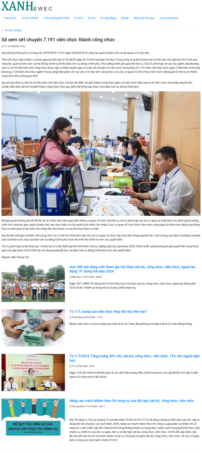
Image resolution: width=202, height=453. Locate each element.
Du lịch (79, 18)
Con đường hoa (169, 18)
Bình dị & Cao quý (144, 18)
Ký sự (91, 18)
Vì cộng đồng (108, 18)
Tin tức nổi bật (29, 18)
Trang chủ (10, 18)
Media (125, 18)
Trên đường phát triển (56, 18)
